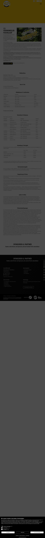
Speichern (22, 532)
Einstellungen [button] (27, 535)
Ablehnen (8, 532)
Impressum (17, 535)
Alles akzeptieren (37, 532)
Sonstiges (4, 529)
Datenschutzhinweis (22, 535)
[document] (22, 521)
